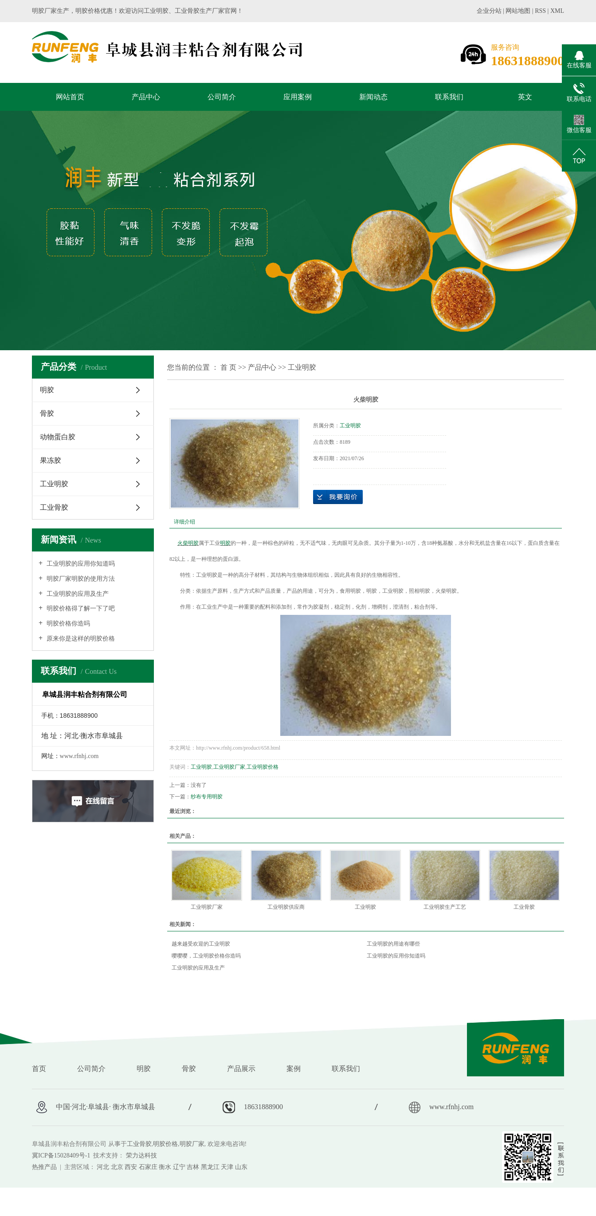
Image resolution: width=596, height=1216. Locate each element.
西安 (131, 1167)
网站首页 (70, 97)
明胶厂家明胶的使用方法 (80, 578)
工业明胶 (54, 484)
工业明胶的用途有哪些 (393, 944)
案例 (293, 1068)
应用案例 (297, 97)
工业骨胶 (54, 507)
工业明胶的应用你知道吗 (80, 563)
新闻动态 (373, 97)
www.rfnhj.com (79, 756)
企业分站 (489, 11)
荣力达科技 (141, 1155)
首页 (39, 1068)
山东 (241, 1167)
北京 (117, 1167)
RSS (540, 11)
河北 (103, 1167)
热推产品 (44, 1167)
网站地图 (519, 11)
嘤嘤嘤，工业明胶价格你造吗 (206, 956)
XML (557, 11)
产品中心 (146, 97)
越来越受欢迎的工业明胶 (201, 944)
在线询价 (338, 497)
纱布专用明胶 (207, 797)
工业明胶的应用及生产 (77, 593)
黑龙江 (210, 1167)
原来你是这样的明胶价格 (80, 638)
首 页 (228, 367)
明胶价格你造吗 (67, 623)
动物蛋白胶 (57, 437)
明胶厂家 (192, 1144)
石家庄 (148, 1167)
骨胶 (47, 413)
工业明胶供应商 (286, 907)
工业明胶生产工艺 (444, 907)
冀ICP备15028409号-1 (61, 1155)
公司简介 (222, 97)
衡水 (165, 1167)
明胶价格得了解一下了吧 (80, 608)
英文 (525, 97)
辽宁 (179, 1167)
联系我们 (449, 97)
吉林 (193, 1167)
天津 (227, 1167)
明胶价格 (165, 1144)
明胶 (47, 390)
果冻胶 (50, 460)
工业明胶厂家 (229, 767)
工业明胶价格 (262, 767)
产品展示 (241, 1068)
